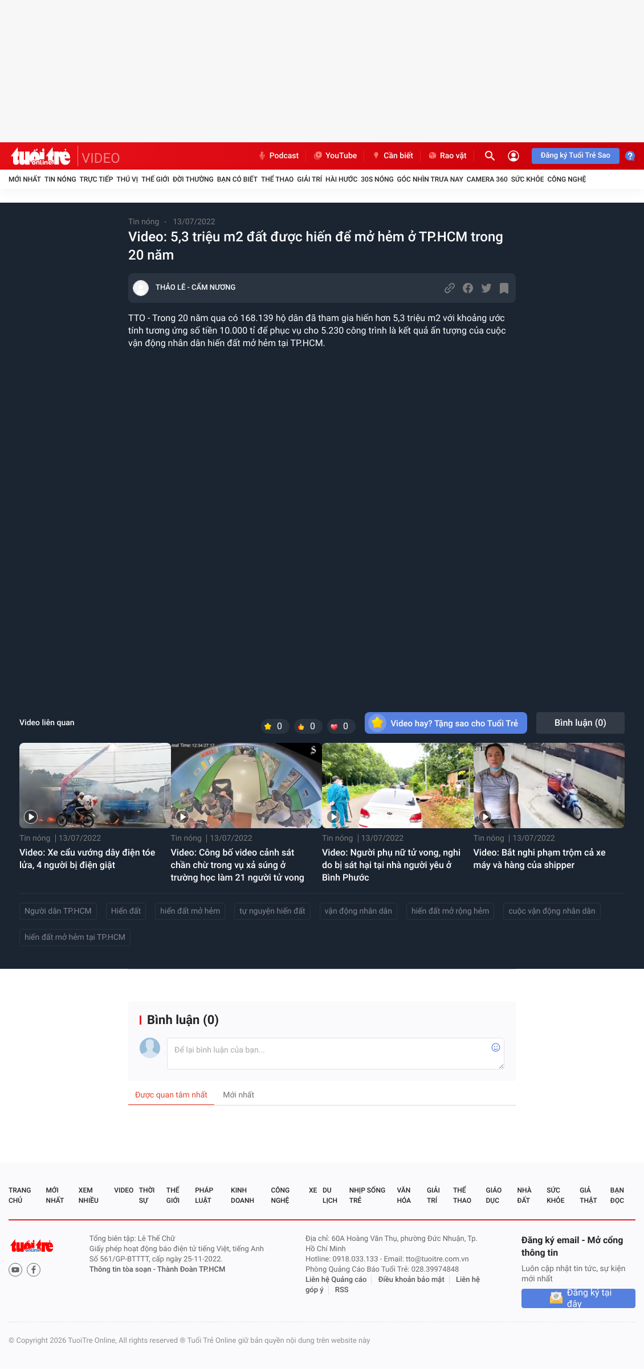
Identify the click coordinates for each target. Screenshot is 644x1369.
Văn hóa (404, 1195)
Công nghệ (566, 179)
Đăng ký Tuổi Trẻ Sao (575, 155)
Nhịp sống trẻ (367, 1195)
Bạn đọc (617, 1195)
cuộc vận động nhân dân (551, 911)
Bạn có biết (237, 179)
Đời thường (193, 179)
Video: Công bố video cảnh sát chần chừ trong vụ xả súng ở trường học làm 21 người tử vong (237, 865)
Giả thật (588, 1195)
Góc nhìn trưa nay (430, 179)
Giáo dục (494, 1195)
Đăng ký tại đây (589, 1298)
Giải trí (309, 179)
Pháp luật (204, 1195)
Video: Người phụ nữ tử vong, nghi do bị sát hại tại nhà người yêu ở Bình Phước (391, 865)
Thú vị (127, 179)
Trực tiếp (96, 179)
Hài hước (341, 179)
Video (123, 1190)
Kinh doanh (242, 1195)
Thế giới (155, 179)
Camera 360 (487, 179)
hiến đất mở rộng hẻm (450, 911)
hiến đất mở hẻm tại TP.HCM (75, 937)
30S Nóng (377, 179)
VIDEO (100, 158)
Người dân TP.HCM (58, 911)
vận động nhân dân (358, 911)
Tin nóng (60, 179)
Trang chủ (20, 1195)
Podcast (278, 156)
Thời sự (147, 1195)
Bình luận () (580, 722)
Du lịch (330, 1195)
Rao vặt (447, 156)
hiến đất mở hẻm (190, 911)
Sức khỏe (527, 179)
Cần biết (392, 156)
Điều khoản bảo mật (411, 1280)
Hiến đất (126, 911)
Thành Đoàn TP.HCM (191, 1269)
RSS (342, 1290)
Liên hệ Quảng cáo (336, 1280)
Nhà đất (524, 1195)
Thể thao (277, 179)
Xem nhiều (89, 1195)
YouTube (335, 156)
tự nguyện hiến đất (272, 911)
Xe (313, 1190)
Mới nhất (25, 179)
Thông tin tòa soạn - (123, 1269)
